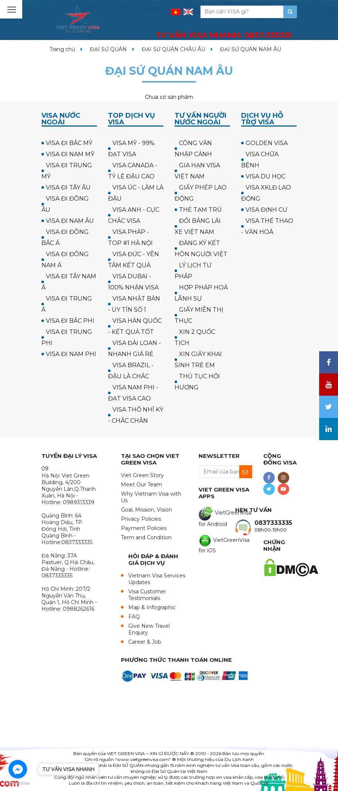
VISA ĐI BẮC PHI (70, 320)
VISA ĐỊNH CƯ (266, 209)
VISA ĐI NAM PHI (71, 354)
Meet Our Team (141, 484)
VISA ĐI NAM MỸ (70, 154)
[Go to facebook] (18, 769)
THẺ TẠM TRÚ (200, 209)
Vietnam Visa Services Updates (156, 579)
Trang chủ (62, 49)
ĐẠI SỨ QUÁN (108, 49)
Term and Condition (146, 537)
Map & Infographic (152, 607)
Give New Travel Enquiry (149, 629)
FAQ (134, 616)
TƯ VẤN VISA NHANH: (223, 35)
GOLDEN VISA (267, 143)
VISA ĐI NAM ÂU (70, 220)
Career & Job (144, 642)
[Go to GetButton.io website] (18, 783)
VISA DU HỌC (265, 176)
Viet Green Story (142, 475)
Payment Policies (143, 528)
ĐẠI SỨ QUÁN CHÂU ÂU (173, 49)
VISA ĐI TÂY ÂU (68, 187)
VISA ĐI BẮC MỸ (69, 143)
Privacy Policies (141, 519)
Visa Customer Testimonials (147, 594)
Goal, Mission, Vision (146, 509)
